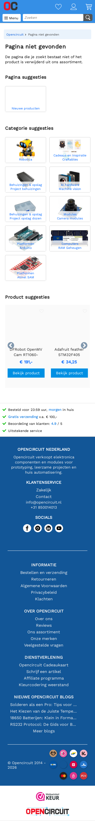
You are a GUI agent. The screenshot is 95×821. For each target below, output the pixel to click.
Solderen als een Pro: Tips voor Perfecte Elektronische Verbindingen (44, 704)
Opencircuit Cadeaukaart (43, 665)
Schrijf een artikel (43, 671)
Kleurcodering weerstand (44, 684)
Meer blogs (44, 731)
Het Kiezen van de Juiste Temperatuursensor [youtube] (44, 711)
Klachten (44, 599)
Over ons (43, 618)
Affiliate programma (44, 678)
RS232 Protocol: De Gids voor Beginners (44, 724)
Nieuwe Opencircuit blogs (43, 697)
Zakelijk (43, 490)
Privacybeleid (44, 592)
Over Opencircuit (44, 611)
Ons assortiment (43, 632)
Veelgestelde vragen (43, 645)
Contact (44, 496)
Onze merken (44, 638)
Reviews (44, 625)
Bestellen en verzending (43, 572)
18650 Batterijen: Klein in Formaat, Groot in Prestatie (44, 717)
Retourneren (43, 579)
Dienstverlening (44, 657)
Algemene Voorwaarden (44, 585)
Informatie (43, 564)
